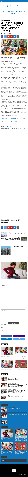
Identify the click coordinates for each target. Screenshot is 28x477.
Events (5, 17)
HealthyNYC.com (13, 118)
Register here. (3, 123)
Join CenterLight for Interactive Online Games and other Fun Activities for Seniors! (21, 370)
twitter (19, 338)
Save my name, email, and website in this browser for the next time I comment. (4, 327)
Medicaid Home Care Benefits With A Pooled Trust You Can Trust (6, 370)
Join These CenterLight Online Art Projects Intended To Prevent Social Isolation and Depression (21, 357)
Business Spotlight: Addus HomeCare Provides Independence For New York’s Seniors (10, 238)
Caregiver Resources (12, 377)
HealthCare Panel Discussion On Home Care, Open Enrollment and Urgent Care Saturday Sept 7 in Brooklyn (17, 234)
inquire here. (8, 126)
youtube (19, 336)
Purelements (9, 81)
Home (2, 17)
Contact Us (25, 474)
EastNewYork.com (4, 118)
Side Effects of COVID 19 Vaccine (8, 280)
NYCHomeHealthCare (7, 33)
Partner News (7, 20)
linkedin (7, 338)
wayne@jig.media (21, 128)
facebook (7, 336)
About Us (20, 474)
